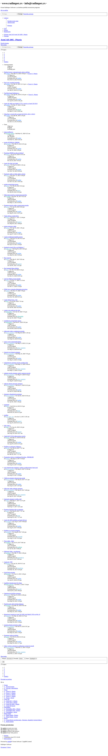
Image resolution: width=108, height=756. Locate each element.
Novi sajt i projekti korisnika (12, 82)
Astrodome (20, 568)
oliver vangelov (10, 333)
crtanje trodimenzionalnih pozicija (13, 237)
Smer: (31, 658)
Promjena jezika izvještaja (11, 635)
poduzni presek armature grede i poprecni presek (17, 373)
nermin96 (8, 521)
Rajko (7, 238)
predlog (6, 415)
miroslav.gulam (10, 133)
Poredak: (20, 658)
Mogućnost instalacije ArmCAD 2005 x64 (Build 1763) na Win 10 (22, 614)
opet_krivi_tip (9, 416)
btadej (7, 217)
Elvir (7, 301)
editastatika (9, 312)
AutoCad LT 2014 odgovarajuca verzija (14, 436)
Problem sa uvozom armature (12, 530)
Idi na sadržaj (4, 10)
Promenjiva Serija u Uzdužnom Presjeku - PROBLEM (18, 457)
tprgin (7, 637)
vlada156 (8, 616)
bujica (7, 175)
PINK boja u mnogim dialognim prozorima (15, 289)
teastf (7, 259)
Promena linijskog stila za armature (13, 509)
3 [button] (4, 55)
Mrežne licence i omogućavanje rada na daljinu (17, 72)
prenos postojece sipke (10, 226)
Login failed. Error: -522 (10, 300)
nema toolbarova (8, 132)
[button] (6, 62)
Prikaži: (7, 658)
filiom (7, 437)
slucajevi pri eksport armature (12, 352)
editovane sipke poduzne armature (13, 488)
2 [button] (4, 54)
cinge (7, 427)
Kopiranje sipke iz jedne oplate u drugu (14, 174)
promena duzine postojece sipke (12, 625)
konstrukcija (20, 557)
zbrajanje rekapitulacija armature (13, 394)
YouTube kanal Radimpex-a (11, 93)
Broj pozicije (7, 258)
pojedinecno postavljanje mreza (12, 320)
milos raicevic (9, 584)
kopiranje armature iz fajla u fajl (13, 499)
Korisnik (8, 574)
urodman (8, 542)
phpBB (9, 741)
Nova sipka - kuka (9, 541)
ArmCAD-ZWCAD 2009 (11, 163)
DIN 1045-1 (7, 425)
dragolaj (19, 431)
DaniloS (19, 222)
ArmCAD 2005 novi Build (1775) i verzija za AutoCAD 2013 (21, 103)
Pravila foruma (5, 43)
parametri (6, 404)
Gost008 (8, 196)
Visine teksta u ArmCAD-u (11, 216)
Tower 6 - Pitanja (32, 73)
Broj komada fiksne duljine (11, 268)
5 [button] (4, 58)
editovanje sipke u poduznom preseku (14, 331)
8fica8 (7, 448)
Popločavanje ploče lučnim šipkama (14, 604)
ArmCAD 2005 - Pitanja (11, 40)
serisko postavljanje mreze (11, 184)
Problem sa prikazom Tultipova (12, 446)
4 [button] (4, 57)
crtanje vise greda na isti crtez (12, 310)
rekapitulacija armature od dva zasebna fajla (16, 362)
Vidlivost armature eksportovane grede (14, 478)
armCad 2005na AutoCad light (12, 279)
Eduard (19, 109)
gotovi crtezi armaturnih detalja (12, 341)
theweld (19, 589)
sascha (7, 165)
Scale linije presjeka (9, 572)
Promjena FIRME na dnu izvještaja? (14, 153)
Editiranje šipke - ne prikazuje (12, 551)
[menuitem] (12, 21)
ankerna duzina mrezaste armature (13, 383)
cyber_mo (8, 249)
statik (7, 500)
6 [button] (4, 60)
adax (7, 270)
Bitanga (8, 563)
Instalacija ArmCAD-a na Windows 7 (14, 247)
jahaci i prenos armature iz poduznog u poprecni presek (19, 646)
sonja (7, 280)
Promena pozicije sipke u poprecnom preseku (16, 205)
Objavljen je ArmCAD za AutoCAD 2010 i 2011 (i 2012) (19, 114)
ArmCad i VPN (8, 562)
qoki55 (7, 154)
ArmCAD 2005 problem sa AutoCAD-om (15, 520)
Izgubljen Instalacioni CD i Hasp (13, 583)
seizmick (8, 605)
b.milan (8, 73)
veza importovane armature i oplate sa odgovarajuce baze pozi (21, 467)
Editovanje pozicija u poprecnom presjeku (15, 195)
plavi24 (8, 595)
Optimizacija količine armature (12, 593)
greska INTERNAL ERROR (11, 142)
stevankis (8, 144)
